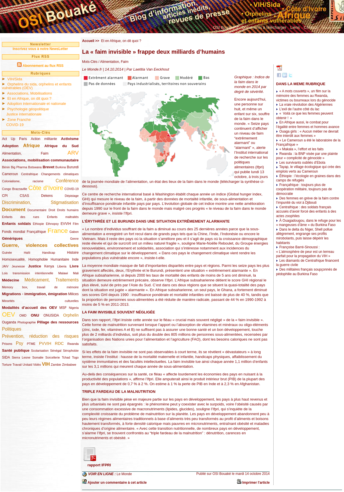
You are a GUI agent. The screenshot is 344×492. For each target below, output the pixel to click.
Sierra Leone (21, 357)
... (214, 33)
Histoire (73, 253)
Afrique (31, 145)
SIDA (6, 357)
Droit (51, 210)
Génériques (12, 238)
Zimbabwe (69, 364)
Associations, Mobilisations (29, 93)
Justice (34, 266)
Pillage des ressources (58, 322)
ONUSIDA (51, 315)
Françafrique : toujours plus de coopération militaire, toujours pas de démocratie (304, 189)
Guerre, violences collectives (40, 245)
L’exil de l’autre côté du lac (299, 109)
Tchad (66, 357)
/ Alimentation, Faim (113, 62)
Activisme (70, 139)
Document (13, 209)
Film (76, 223)
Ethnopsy (52, 223)
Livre (74, 266)
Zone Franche (19, 119)
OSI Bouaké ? (225, 27)
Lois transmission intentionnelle (27, 273)
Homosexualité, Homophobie (25, 259)
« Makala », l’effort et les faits (301, 149)
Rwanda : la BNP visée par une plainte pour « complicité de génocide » (307, 156)
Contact (310, 27)
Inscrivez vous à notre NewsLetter (40, 49)
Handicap (48, 252)
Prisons (7, 343)
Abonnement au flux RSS (43, 66)
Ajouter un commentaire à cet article (116, 483)
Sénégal (56, 350)
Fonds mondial (13, 232)
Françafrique (36, 232)
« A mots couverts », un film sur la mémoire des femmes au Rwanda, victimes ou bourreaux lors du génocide (306, 95)
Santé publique (15, 350)
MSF (62, 308)
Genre (74, 238)
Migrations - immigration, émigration (34, 294)
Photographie (26, 322)
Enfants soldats (16, 223)
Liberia (61, 266)
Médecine (10, 280)
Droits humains (68, 210)
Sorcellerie (52, 357)
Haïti (27, 252)
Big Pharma (19, 167)
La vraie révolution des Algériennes (306, 105)
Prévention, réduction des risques (40, 336)
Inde (75, 259)
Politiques (11, 329)
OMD (23, 315)
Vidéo (37, 364)
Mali (76, 273)
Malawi (63, 273)
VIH (46, 364)
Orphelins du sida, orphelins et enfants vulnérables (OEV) (37, 86)
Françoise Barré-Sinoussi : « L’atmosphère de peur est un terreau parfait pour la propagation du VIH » (305, 251)
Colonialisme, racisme (22, 181)
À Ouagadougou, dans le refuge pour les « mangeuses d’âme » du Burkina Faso (308, 223)
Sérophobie (71, 350)
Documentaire (36, 210)
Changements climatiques (60, 174)
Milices (73, 294)
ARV (73, 153)
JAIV (5, 266)
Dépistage (72, 195)
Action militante (44, 139)
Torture (7, 364)
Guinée (7, 252)
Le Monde (124, 474)
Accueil (88, 41)
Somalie (37, 357)
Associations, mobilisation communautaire (40, 160)
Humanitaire (60, 259)
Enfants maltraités (63, 217)
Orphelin (71, 315)
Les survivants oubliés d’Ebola (302, 163)
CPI (5, 196)
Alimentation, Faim (25, 153)
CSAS (24, 196)
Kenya (49, 266)
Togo (75, 357)
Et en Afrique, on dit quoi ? (29, 98)
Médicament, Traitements (52, 279)
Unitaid (27, 364)
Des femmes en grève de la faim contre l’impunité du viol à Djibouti (307, 200)
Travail (17, 364)
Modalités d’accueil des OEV (29, 307)
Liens (295, 27)
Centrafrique (29, 174)
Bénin (6, 167)
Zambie (56, 364)
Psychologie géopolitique (28, 109)
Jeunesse (18, 266)
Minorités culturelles (40, 301)
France (58, 230)
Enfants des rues (20, 217)
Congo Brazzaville (14, 189)
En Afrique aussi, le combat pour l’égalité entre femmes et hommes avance (307, 124)
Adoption (10, 146)
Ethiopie (38, 223)
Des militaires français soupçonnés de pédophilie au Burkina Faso (306, 271)
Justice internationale (24, 114)
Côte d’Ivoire (45, 187)
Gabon (74, 231)
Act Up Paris (14, 139)
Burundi (73, 167)
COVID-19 (15, 125)
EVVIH (66, 224)
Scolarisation (40, 350)
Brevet (48, 167)
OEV (8, 314)
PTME (31, 343)
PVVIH (45, 343)
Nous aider (331, 27)
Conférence (67, 180)
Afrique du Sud (61, 146)
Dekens (47, 196)
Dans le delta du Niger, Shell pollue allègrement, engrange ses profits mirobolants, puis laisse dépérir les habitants (304, 236)
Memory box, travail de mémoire (40, 287)
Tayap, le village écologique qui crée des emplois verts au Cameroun (308, 169)
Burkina (60, 167)
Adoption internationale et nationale (36, 103)
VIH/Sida (14, 79)
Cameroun (10, 174)
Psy (19, 343)
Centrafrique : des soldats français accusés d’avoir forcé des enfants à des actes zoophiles (306, 211)
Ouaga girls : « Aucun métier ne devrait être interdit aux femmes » (307, 133)
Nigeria (74, 307)
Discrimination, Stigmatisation (40, 202)
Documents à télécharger (264, 27)
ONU (35, 315)
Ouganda (9, 322)
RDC (59, 343)
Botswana (35, 167)
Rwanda (73, 343)
